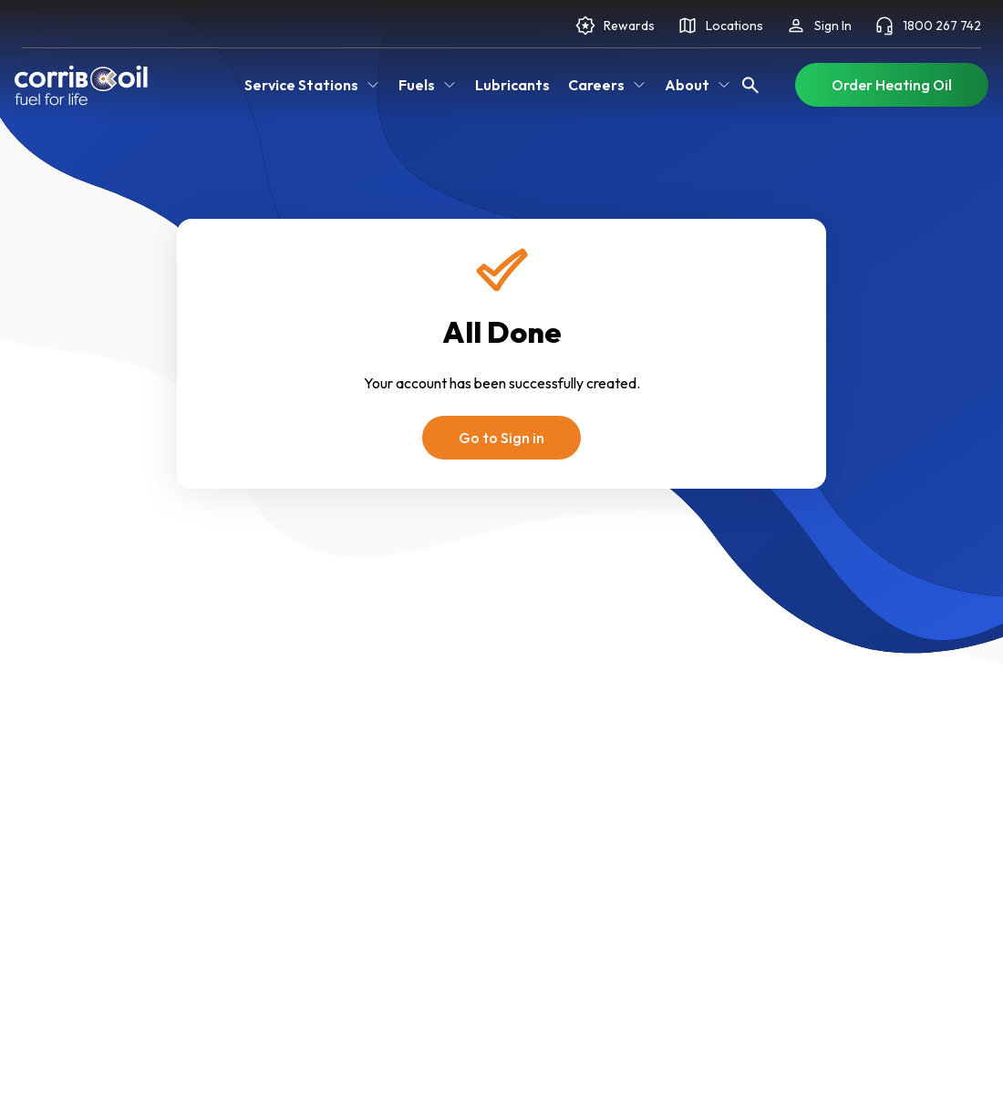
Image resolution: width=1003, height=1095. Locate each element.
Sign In (818, 25)
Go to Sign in (501, 438)
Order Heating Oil (892, 85)
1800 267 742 (927, 25)
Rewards (614, 25)
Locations (720, 25)
